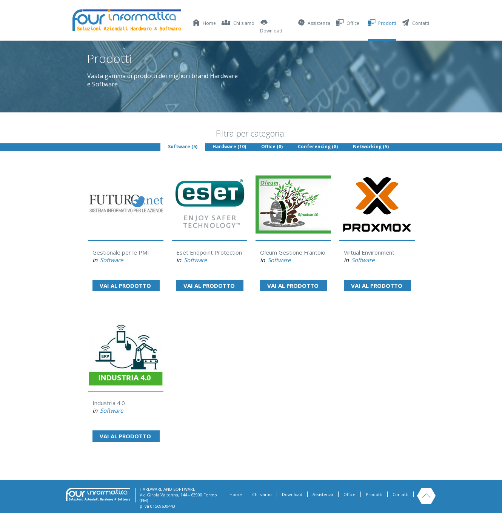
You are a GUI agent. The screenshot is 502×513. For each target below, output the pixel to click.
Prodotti (374, 494)
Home (235, 494)
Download (292, 494)
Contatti (400, 494)
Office (349, 494)
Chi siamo (262, 494)
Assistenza (323, 494)
